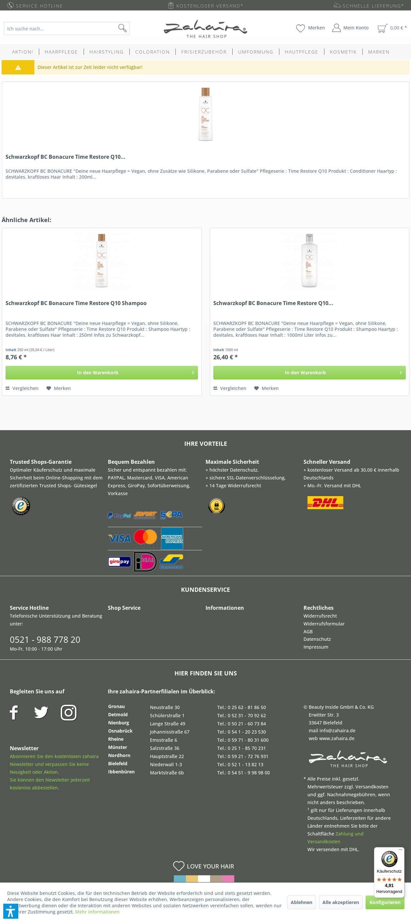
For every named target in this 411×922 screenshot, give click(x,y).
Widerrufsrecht (320, 616)
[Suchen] (133, 28)
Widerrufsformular (324, 624)
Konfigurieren (385, 902)
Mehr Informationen (97, 912)
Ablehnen (301, 902)
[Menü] (400, 851)
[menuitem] (72, 28)
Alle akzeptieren (340, 902)
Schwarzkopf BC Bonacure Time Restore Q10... (65, 157)
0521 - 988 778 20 (45, 639)
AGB (308, 631)
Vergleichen (22, 388)
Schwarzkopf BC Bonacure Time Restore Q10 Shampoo (76, 303)
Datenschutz (317, 639)
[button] (10, 911)
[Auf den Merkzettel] (58, 388)
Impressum (316, 647)
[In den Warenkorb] (102, 373)
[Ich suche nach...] (67, 28)
